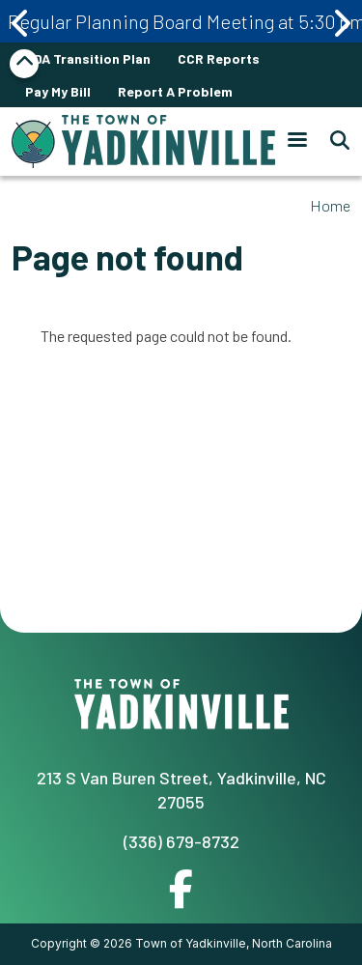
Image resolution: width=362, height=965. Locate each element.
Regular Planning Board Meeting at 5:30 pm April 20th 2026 (185, 21)
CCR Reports (219, 58)
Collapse (24, 63)
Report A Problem (175, 91)
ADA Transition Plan (88, 58)
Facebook (181, 888)
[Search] (334, 141)
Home (330, 205)
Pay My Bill (58, 91)
